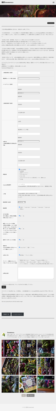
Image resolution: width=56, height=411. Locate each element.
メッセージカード (17, 314)
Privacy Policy (4, 303)
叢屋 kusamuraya (7, 2)
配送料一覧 (6, 314)
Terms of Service (5, 305)
